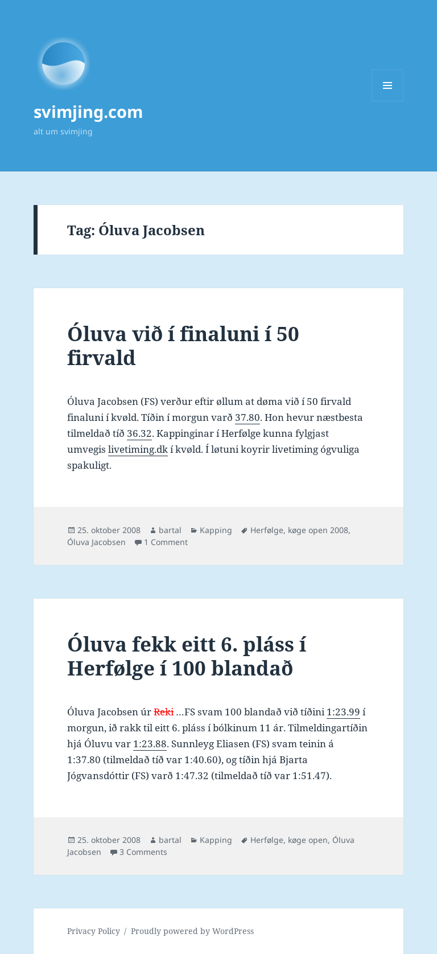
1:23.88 (150, 743)
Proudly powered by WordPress (192, 931)
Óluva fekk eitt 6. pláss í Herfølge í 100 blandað (186, 655)
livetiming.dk (138, 449)
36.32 (139, 433)
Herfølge (266, 530)
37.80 (247, 417)
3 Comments (143, 851)
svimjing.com (88, 111)
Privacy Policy (93, 931)
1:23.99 (343, 711)
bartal (170, 530)
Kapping (216, 530)
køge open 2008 (318, 530)
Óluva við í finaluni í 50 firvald (183, 345)
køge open (308, 839)
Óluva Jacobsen (96, 542)
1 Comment (166, 542)
